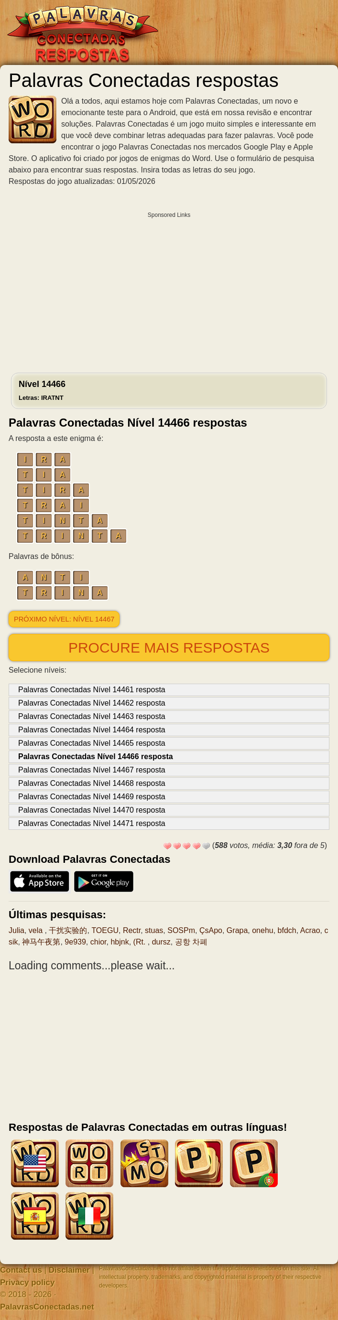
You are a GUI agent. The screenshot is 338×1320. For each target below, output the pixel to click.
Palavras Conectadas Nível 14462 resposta (91, 703)
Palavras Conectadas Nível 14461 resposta (91, 690)
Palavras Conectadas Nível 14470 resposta (91, 810)
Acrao (310, 930)
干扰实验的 (68, 930)
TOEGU (105, 930)
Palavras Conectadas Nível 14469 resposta (91, 797)
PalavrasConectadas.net (47, 1306)
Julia (16, 930)
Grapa (237, 930)
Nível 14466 (42, 390)
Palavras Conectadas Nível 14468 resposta (91, 783)
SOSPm (181, 930)
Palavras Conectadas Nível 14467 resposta (91, 770)
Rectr (132, 930)
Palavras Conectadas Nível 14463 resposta (91, 716)
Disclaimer (69, 1270)
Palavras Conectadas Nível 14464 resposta (91, 730)
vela (37, 930)
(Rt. (140, 942)
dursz (161, 942)
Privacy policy (27, 1282)
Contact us (21, 1270)
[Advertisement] (169, 290)
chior (98, 942)
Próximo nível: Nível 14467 (64, 619)
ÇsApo (210, 930)
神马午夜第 (41, 942)
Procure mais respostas (169, 647)
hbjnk (119, 942)
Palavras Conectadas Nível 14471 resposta (91, 823)
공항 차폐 (191, 942)
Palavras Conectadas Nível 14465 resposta (91, 743)
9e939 (75, 942)
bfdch (287, 930)
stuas (154, 930)
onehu (262, 930)
